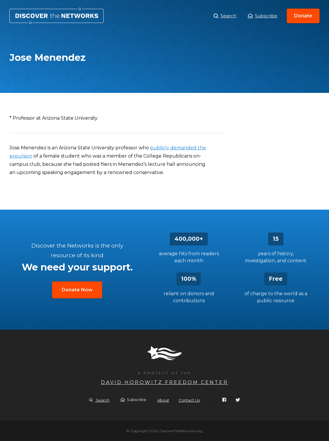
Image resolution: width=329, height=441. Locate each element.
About (163, 400)
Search (225, 16)
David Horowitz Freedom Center (164, 382)
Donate (303, 16)
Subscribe (262, 16)
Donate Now (77, 290)
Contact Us (189, 400)
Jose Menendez (56, 16)
